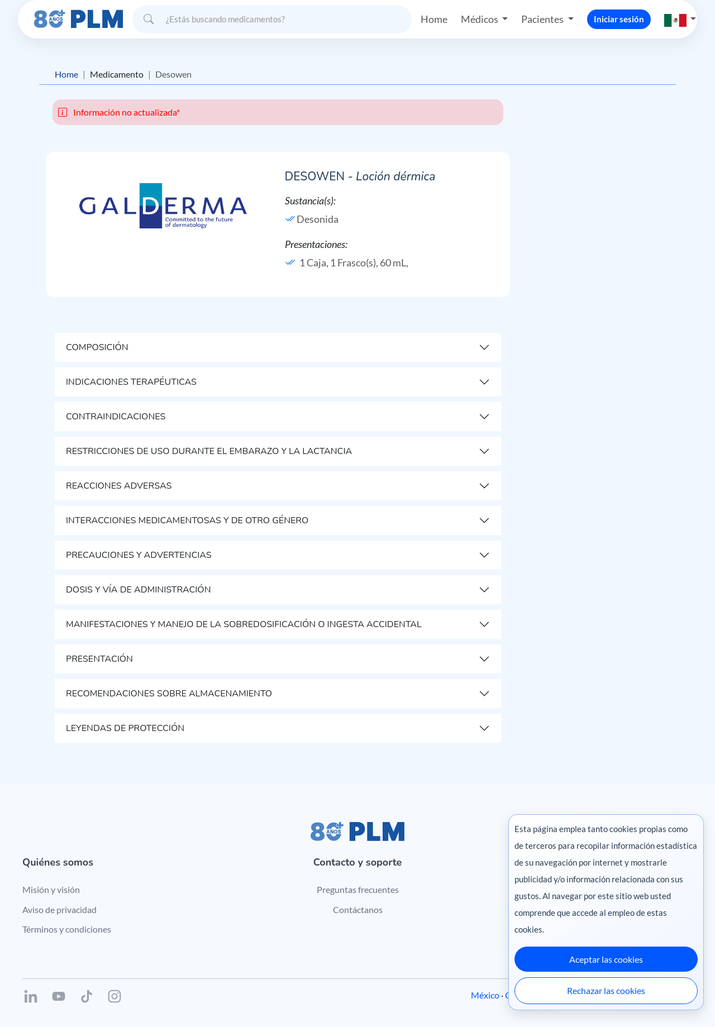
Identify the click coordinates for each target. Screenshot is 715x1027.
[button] (680, 19)
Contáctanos (358, 909)
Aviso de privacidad (59, 909)
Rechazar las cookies (606, 990)
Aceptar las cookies (606, 959)
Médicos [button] (480, 19)
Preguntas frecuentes (358, 889)
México (485, 995)
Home (434, 19)
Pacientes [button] (543, 19)
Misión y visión (51, 889)
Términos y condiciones (66, 929)
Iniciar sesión (619, 19)
